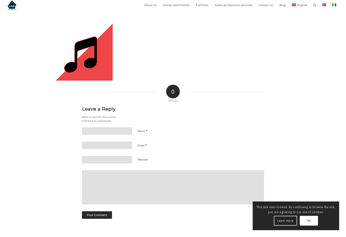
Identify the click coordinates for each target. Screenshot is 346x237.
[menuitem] (150, 5)
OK (309, 221)
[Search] (314, 5)
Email (142, 145)
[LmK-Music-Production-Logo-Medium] (12, 5)
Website (143, 159)
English (299, 5)
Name (143, 131)
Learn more (285, 221)
